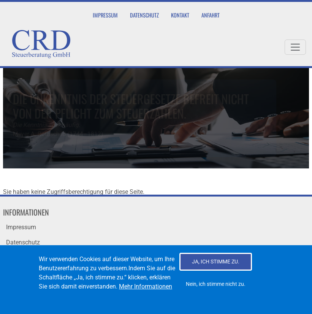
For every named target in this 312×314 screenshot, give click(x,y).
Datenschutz (144, 15)
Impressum (105, 15)
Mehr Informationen (145, 291)
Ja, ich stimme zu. (215, 266)
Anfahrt (210, 15)
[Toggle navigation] (295, 47)
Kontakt (180, 15)
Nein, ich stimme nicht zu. (215, 289)
